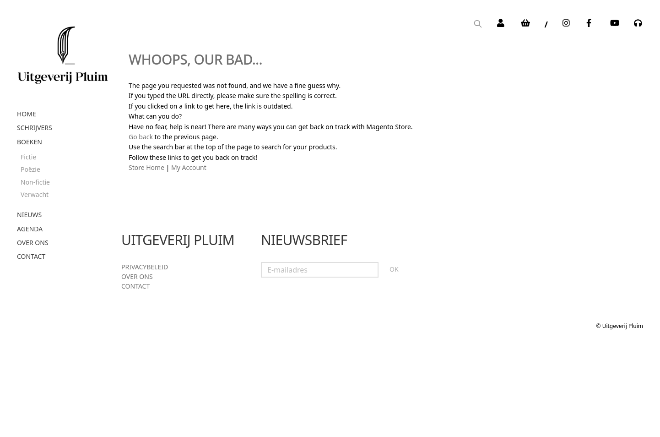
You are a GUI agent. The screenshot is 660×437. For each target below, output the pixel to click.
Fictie (28, 157)
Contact (31, 256)
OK (394, 269)
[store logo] (62, 51)
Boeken (29, 141)
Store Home (146, 167)
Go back (141, 136)
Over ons (33, 242)
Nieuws (29, 214)
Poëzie (30, 169)
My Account (188, 167)
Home (26, 113)
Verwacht (35, 194)
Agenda (30, 228)
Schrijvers (34, 127)
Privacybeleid (144, 266)
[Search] (478, 24)
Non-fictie (35, 182)
